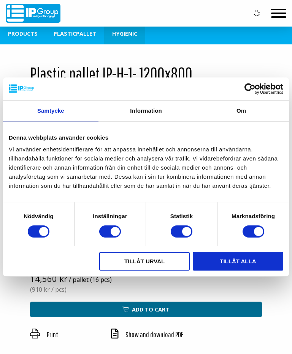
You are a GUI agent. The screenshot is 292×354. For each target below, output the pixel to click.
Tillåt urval (144, 261)
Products (23, 33)
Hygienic (124, 33)
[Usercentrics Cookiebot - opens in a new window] (250, 88)
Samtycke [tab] (50, 110)
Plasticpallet (75, 33)
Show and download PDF (147, 334)
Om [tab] (241, 110)
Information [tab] (146, 110)
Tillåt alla (238, 261)
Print (44, 334)
